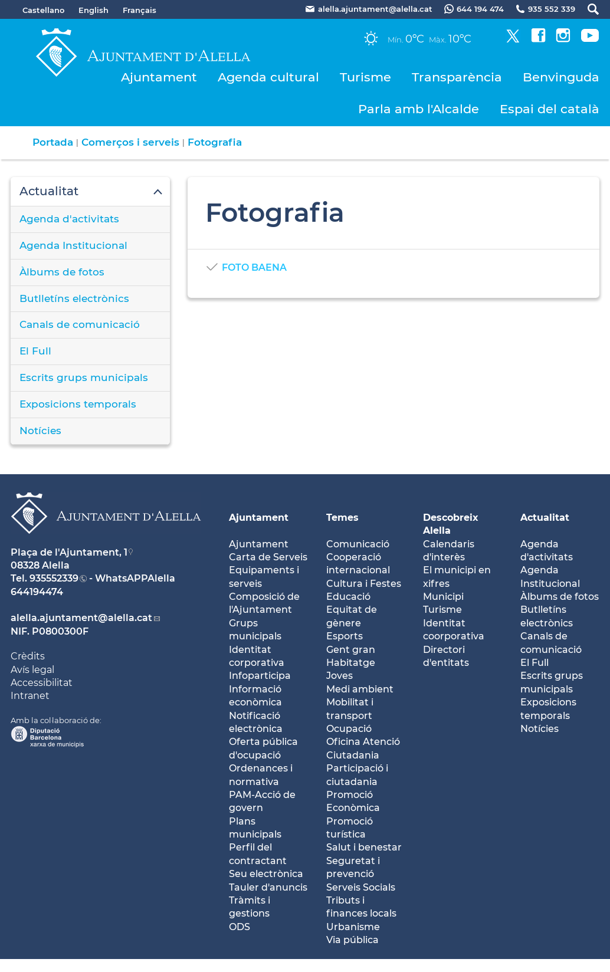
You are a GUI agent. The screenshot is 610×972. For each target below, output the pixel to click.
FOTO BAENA (254, 267)
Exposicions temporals (77, 404)
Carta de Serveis (268, 557)
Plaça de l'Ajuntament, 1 (69, 552)
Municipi (443, 596)
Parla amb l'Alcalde (418, 108)
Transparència (457, 77)
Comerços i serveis (130, 142)
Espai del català (549, 108)
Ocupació (349, 728)
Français (139, 10)
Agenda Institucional (73, 245)
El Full (35, 351)
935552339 (53, 578)
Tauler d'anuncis (268, 887)
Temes (342, 517)
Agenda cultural (268, 77)
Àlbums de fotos (61, 272)
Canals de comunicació (79, 324)
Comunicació (357, 544)
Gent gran (350, 649)
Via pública (352, 939)
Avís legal (32, 669)
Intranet (30, 695)
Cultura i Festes (363, 583)
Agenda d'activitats (69, 219)
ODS (239, 926)
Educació (348, 596)
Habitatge (350, 662)
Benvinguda (561, 77)
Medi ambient (359, 689)
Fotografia (215, 142)
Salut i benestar (364, 847)
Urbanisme (353, 926)
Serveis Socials (360, 887)
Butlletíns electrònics (74, 298)
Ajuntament (159, 77)
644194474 (37, 591)
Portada (52, 142)
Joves (339, 675)
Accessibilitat (42, 682)
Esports (344, 636)
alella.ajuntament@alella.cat (81, 617)
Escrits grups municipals (83, 377)
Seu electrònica (266, 873)
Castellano (43, 10)
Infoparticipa (260, 675)
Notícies (40, 430)
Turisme (365, 77)
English (93, 10)
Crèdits (28, 656)
